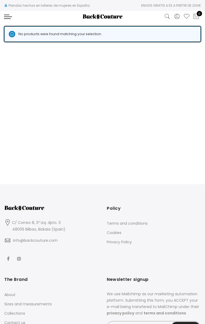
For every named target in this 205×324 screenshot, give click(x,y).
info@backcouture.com (35, 240)
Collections (14, 313)
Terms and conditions (127, 223)
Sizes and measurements (28, 304)
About (9, 294)
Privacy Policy (119, 242)
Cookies (114, 232)
